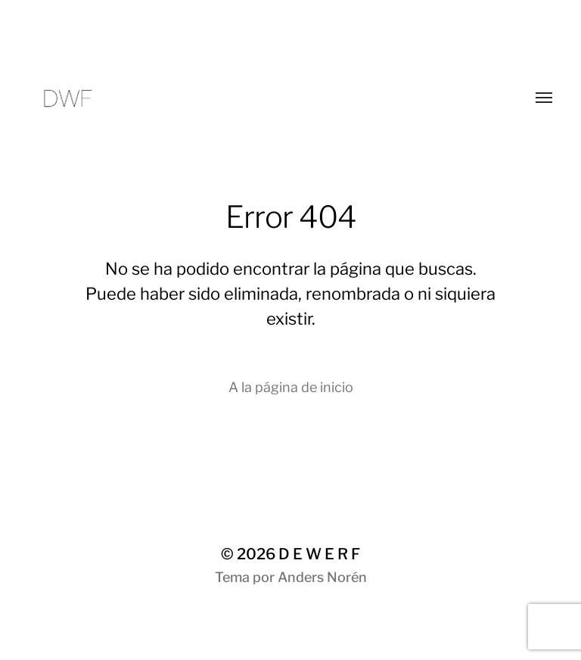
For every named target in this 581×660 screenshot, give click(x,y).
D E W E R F (319, 554)
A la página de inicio (290, 387)
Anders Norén (322, 577)
